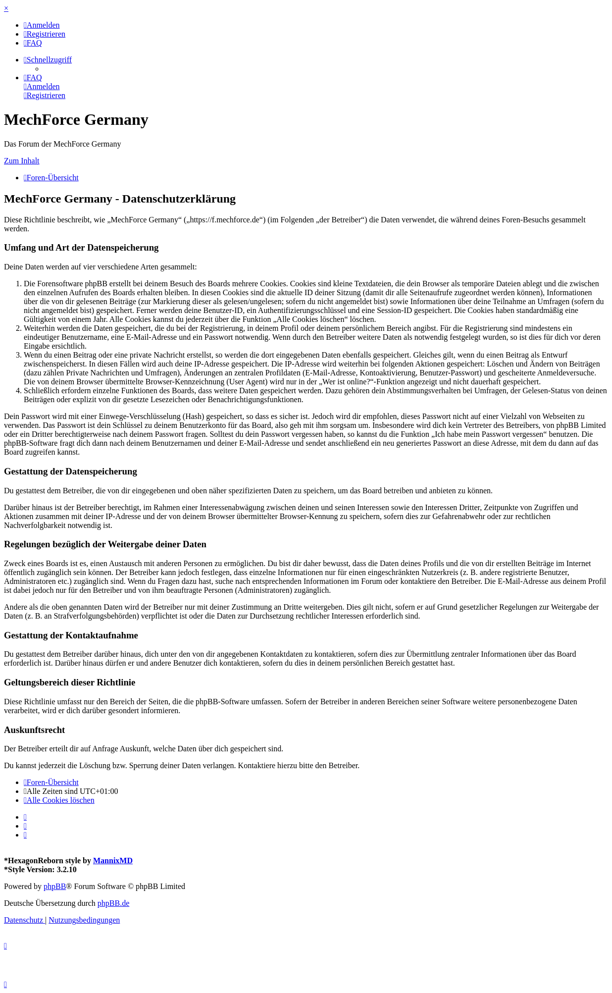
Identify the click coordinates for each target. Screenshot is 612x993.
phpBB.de (113, 903)
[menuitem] (42, 25)
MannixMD (113, 860)
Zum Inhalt (22, 161)
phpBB (55, 886)
